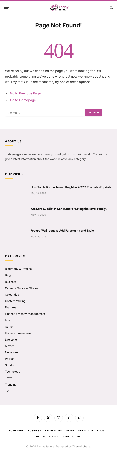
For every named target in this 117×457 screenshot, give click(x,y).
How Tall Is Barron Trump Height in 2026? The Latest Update (71, 187)
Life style (11, 339)
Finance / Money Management (25, 313)
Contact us (72, 436)
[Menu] (6, 7)
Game (9, 326)
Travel (9, 378)
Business (10, 281)
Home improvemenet (18, 333)
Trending (11, 384)
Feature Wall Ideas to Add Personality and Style (62, 230)
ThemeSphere (81, 446)
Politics (9, 358)
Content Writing (15, 301)
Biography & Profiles (18, 268)
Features (10, 307)
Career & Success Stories (21, 288)
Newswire (11, 352)
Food (8, 320)
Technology (12, 371)
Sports (9, 365)
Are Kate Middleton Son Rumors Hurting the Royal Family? (69, 209)
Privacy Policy (47, 436)
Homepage (16, 430)
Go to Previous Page (25, 93)
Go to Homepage (23, 100)
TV (7, 391)
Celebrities (12, 294)
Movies (9, 346)
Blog (8, 275)
